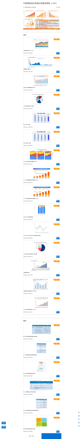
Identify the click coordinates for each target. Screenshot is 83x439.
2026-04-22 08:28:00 (28, 53)
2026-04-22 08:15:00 (28, 71)
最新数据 (4, 427)
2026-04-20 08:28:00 (28, 238)
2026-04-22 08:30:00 (28, 339)
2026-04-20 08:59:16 (28, 164)
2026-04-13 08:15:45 (28, 275)
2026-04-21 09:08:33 (28, 127)
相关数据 (4, 423)
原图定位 (57, 53)
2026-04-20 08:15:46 (28, 256)
